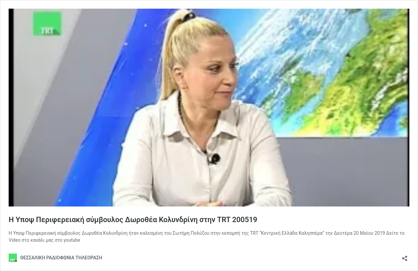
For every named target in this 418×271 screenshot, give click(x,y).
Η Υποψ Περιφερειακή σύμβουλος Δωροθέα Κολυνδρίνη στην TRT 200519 (133, 219)
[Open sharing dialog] (404, 256)
